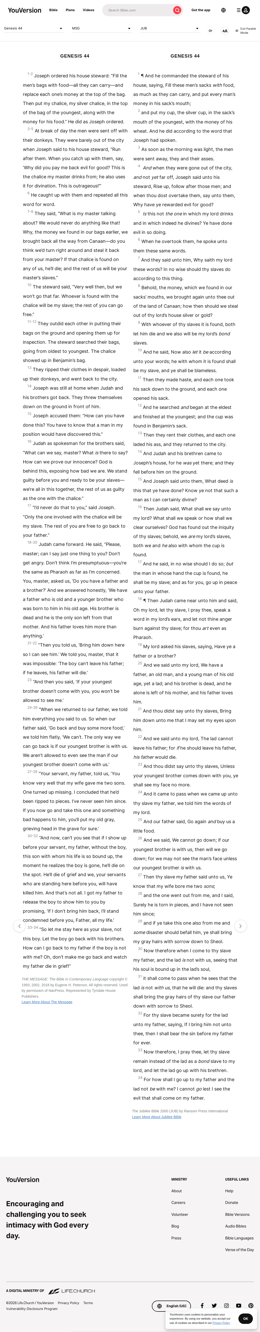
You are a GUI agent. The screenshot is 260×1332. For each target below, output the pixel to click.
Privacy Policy (68, 1303)
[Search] (136, 10)
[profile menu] (242, 10)
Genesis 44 (34, 28)
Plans (70, 10)
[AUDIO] (210, 31)
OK (245, 1319)
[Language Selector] (223, 10)
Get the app (200, 10)
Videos (88, 10)
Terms (88, 1303)
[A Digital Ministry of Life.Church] (130, 1288)
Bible (53, 10)
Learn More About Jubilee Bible (157, 1117)
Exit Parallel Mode (245, 31)
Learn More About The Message (47, 1002)
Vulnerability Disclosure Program (31, 1309)
